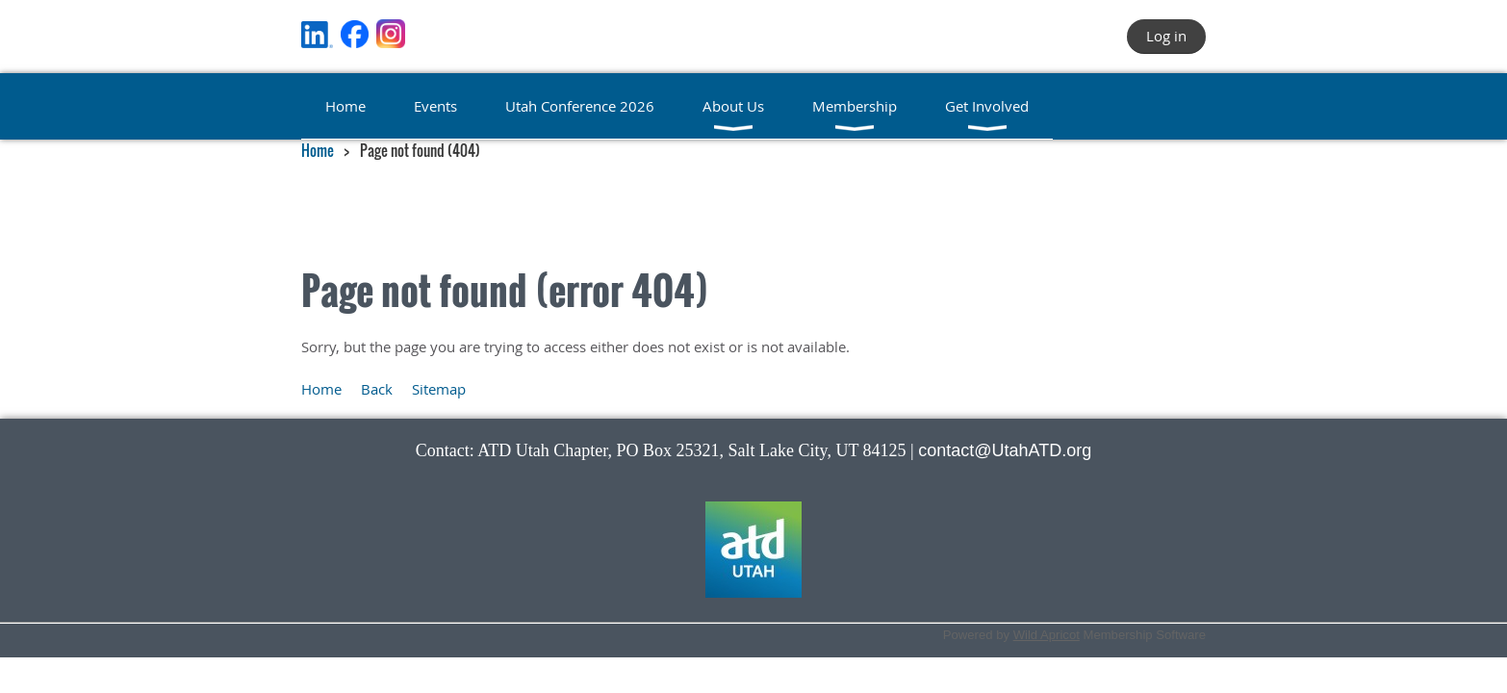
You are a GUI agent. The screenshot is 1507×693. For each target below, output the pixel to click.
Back (377, 388)
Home (317, 150)
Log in (1166, 35)
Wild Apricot (1046, 635)
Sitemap (439, 388)
